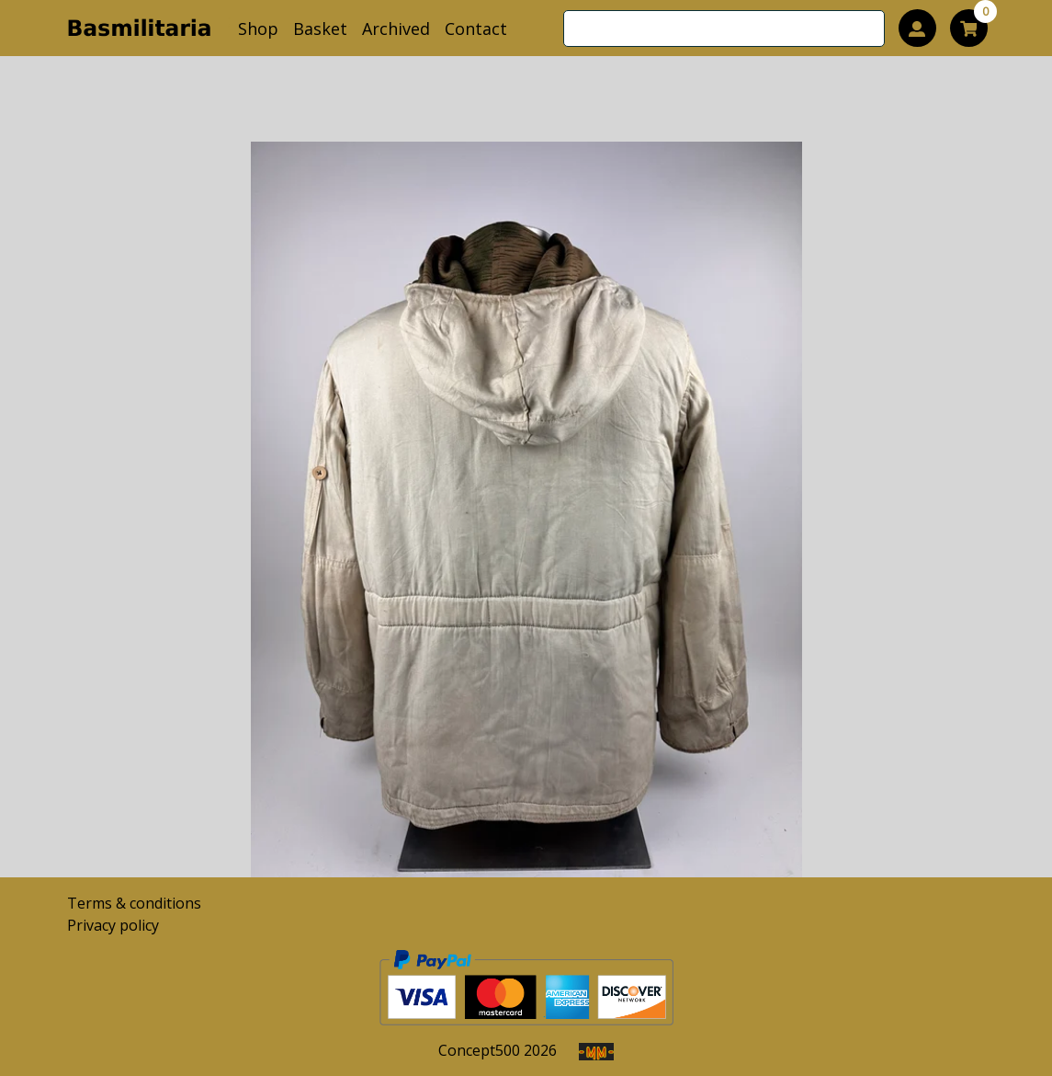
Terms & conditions (134, 903)
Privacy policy (113, 925)
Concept (479, 1050)
